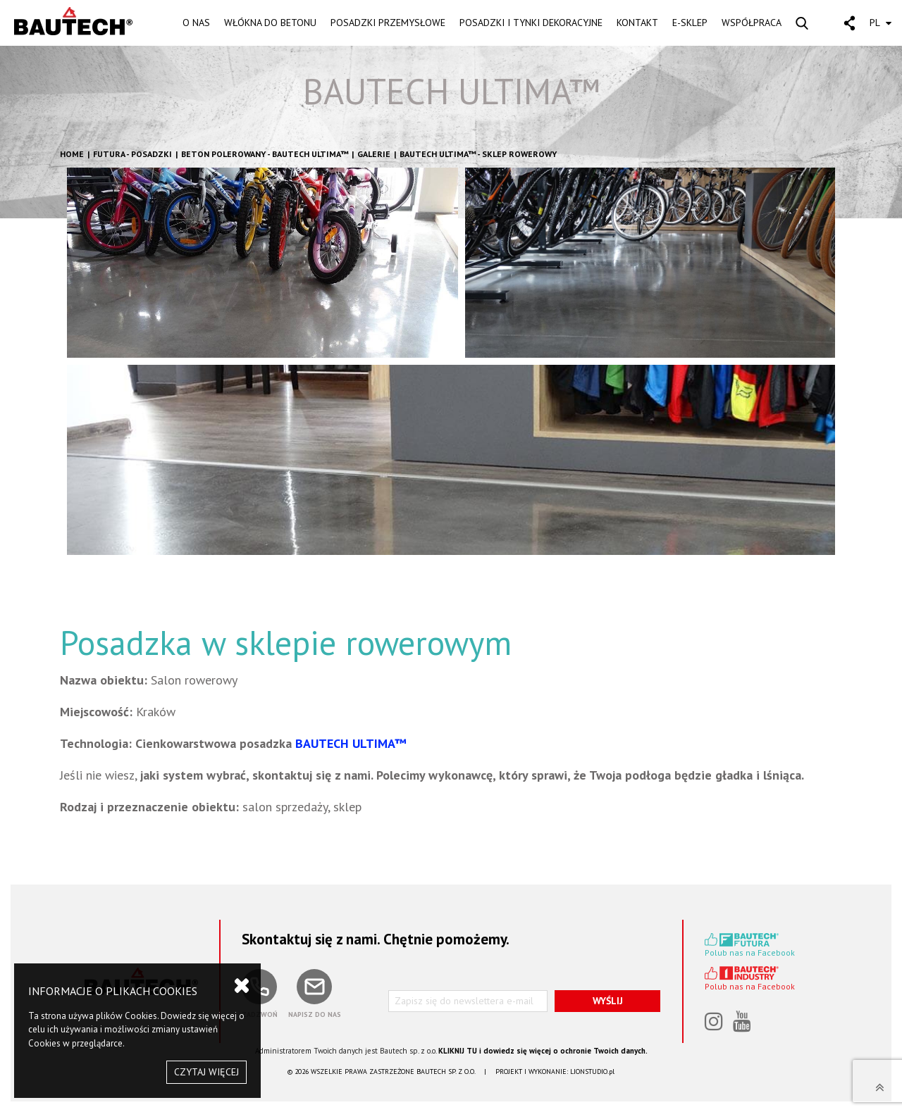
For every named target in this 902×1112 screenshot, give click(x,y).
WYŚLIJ (608, 1000)
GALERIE (373, 154)
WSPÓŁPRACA (751, 22)
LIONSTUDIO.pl (592, 1071)
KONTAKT (637, 22)
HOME (72, 154)
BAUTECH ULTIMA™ (451, 91)
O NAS (196, 22)
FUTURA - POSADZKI (132, 154)
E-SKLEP (690, 22)
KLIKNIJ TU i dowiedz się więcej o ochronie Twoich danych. (543, 1051)
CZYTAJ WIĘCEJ (206, 1072)
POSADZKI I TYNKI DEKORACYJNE (531, 22)
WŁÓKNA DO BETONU (270, 22)
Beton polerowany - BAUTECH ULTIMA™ (264, 154)
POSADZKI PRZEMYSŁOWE (387, 22)
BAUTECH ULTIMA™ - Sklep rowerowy (478, 154)
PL (880, 22)
